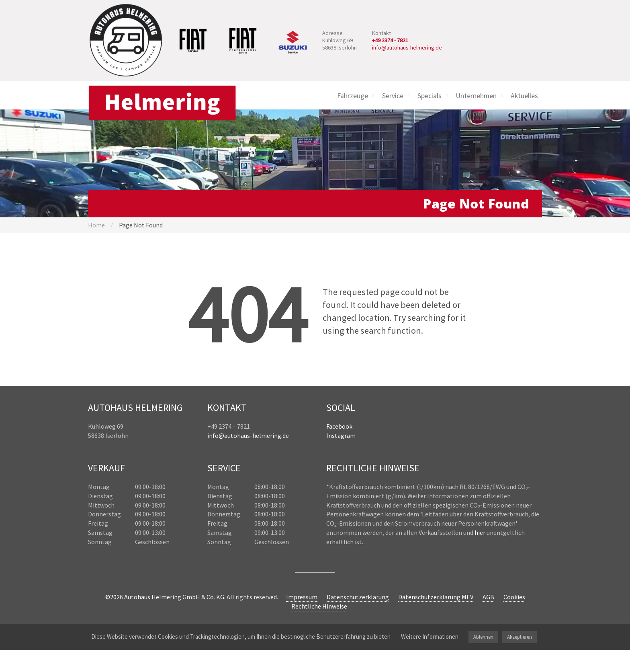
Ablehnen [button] (483, 636)
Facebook (339, 426)
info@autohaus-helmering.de (407, 47)
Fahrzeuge (352, 95)
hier (480, 532)
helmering (266, 435)
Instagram (341, 435)
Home (96, 225)
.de (285, 435)
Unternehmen (476, 95)
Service (392, 95)
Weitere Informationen (429, 636)
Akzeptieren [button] (519, 636)
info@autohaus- (229, 435)
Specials (429, 95)
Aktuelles (524, 95)
